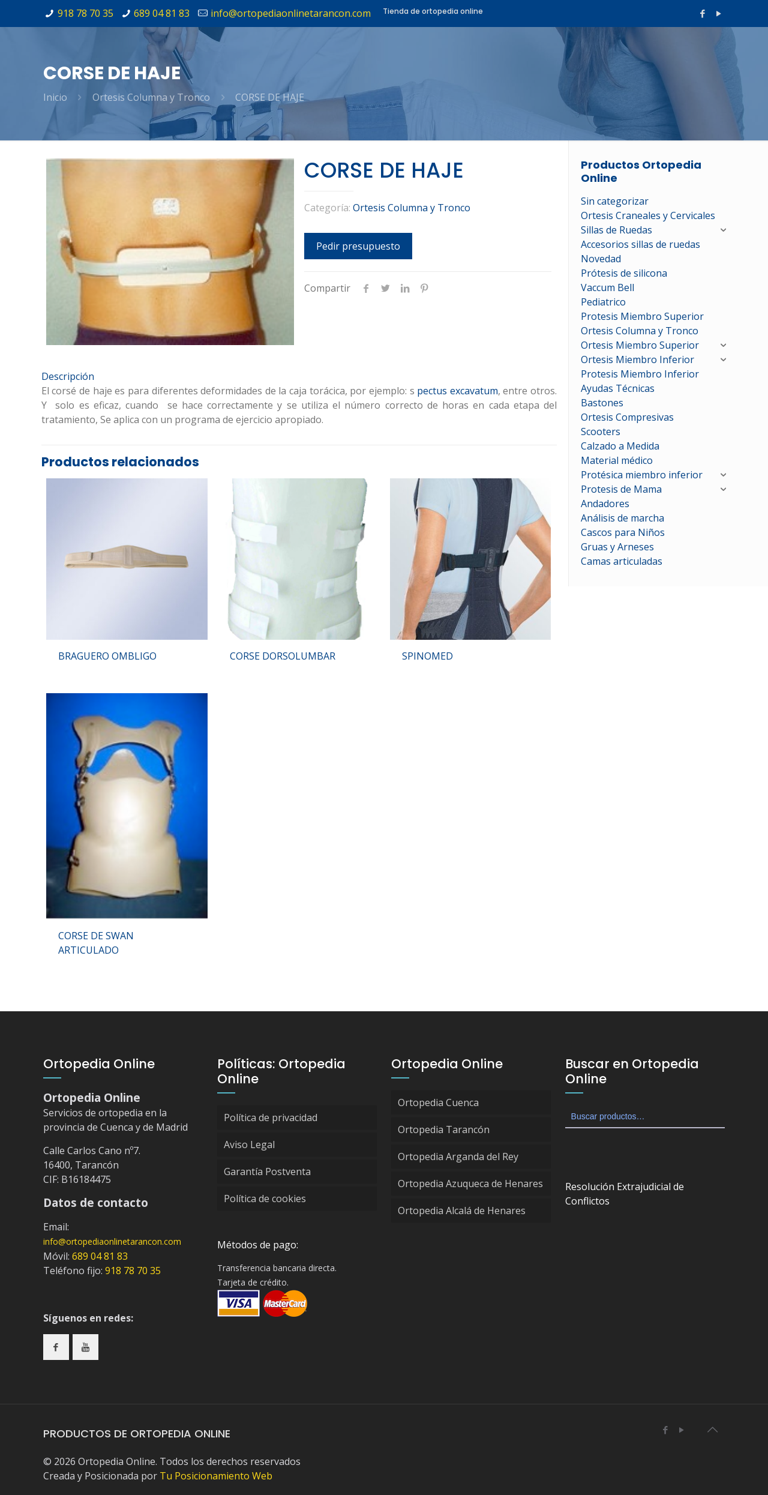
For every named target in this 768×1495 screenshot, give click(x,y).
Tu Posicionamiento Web (216, 1475)
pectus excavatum (457, 390)
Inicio (55, 97)
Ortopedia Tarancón (444, 1129)
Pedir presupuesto (358, 246)
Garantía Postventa (267, 1171)
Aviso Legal (249, 1144)
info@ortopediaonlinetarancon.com (291, 13)
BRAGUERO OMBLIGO (107, 656)
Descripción (67, 376)
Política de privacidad (270, 1117)
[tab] (299, 376)
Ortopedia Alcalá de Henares (462, 1210)
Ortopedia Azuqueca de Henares (470, 1183)
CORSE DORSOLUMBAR (282, 656)
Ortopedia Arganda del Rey (458, 1156)
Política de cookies (265, 1198)
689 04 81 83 (162, 13)
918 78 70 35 (85, 13)
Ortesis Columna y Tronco (151, 97)
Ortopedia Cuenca (438, 1102)
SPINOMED (427, 656)
